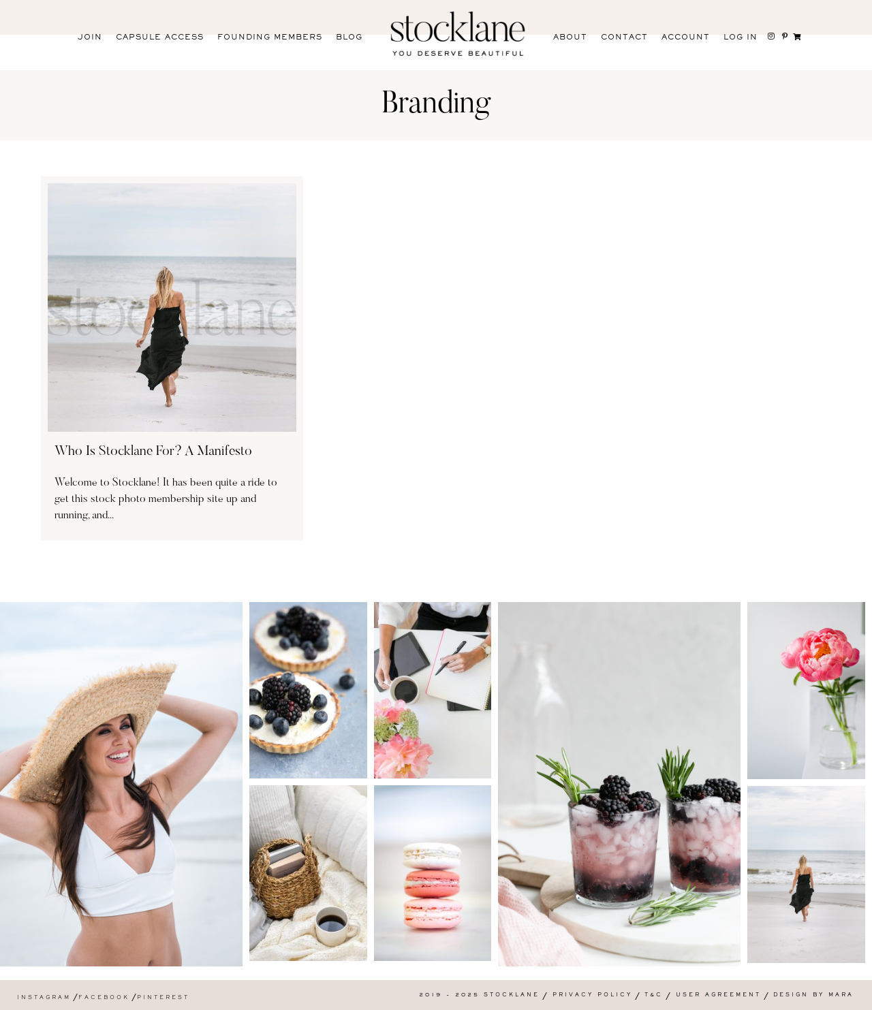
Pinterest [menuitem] (163, 998)
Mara (841, 995)
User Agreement (718, 995)
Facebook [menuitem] (103, 998)
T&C (653, 995)
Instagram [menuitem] (44, 998)
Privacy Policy (592, 995)
